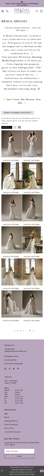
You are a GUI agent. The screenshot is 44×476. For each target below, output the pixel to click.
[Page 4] (23, 331)
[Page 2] (17, 331)
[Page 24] (30, 331)
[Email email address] (19, 451)
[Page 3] (20, 331)
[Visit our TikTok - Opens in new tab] (13, 369)
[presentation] (11, 143)
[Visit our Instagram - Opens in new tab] (5, 369)
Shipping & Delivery (11, 421)
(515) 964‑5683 (9, 349)
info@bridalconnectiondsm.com (15, 351)
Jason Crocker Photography (13, 364)
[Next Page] (33, 331)
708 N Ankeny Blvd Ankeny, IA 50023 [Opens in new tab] (10, 382)
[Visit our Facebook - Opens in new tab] (9, 369)
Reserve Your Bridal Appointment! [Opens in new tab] (17, 113)
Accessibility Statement (12, 432)
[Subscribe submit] (19, 456)
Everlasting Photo (10, 360)
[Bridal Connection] (22, 11)
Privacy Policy (9, 428)
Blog (6, 414)
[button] (6, 127)
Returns (7, 417)
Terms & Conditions (11, 425)
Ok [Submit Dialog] (42, 471)
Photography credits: (11, 356)
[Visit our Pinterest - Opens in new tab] (18, 369)
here (33, 474)
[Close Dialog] (1, 471)
